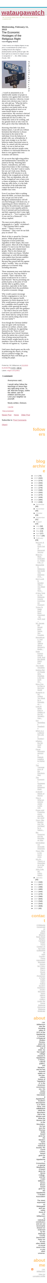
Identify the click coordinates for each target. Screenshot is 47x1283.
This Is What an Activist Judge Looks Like (40, 803)
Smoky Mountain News (41, 991)
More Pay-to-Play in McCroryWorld (40, 687)
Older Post (25, 415)
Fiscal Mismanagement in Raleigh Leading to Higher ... (40, 756)
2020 (36, 490)
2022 (36, 485)
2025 (36, 478)
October (39, 513)
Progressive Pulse (41, 977)
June (38, 529)
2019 (36, 492)
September (40, 517)
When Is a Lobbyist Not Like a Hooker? (40, 735)
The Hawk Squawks (40, 667)
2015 (36, 502)
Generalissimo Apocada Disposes (40, 846)
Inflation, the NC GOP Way (39, 744)
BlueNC (42, 939)
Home (16, 415)
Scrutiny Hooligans (41, 987)
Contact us (41, 946)
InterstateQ (40, 960)
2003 (36, 908)
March (38, 536)
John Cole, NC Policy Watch (40, 872)
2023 (36, 483)
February (39, 538)
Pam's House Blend (42, 972)
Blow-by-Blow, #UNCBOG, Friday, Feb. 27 (40, 558)
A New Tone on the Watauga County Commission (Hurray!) (40, 599)
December (40, 504)
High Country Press (42, 956)
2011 (36, 889)
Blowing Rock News (40, 936)
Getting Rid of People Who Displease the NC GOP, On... (40, 676)
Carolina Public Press (42, 943)
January (39, 878)
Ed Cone (41, 948)
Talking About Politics (42, 997)
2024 (36, 480)
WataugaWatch (23, 12)
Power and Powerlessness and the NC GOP (40, 814)
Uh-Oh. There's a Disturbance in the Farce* (40, 863)
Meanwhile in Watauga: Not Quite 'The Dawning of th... (40, 571)
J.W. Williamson (41, 1270)
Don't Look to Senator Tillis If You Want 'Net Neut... (40, 585)
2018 (36, 495)
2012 (36, 887)
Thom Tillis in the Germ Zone (40, 854)
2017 (36, 497)
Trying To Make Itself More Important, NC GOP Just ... (40, 614)
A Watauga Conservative (41, 927)
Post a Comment (7, 411)
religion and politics (13, 370)
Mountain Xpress (41, 963)
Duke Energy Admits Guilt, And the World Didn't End (40, 657)
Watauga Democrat (41, 1006)
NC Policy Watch (41, 967)
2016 (36, 500)
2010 (36, 892)
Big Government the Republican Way (40, 836)
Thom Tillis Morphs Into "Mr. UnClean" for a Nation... (40, 825)
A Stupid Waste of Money (40, 793)
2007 (36, 899)
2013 (36, 884)
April (38, 533)
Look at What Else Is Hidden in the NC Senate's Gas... (40, 712)
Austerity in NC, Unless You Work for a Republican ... (40, 698)
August (39, 522)
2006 (36, 901)
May (38, 531)
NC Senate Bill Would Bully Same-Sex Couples (40, 629)
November (40, 509)
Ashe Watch (42, 932)
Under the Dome (41, 1002)
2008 (36, 896)
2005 (36, 903)
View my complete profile (39, 1275)
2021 (36, 488)
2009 (36, 894)
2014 (36, 882)
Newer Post (6, 415)
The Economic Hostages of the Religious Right (40, 783)
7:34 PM (10, 407)
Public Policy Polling (42, 982)
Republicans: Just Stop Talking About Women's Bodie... (40, 643)
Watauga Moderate (41, 1010)
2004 (36, 906)
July (38, 526)
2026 (36, 476)
